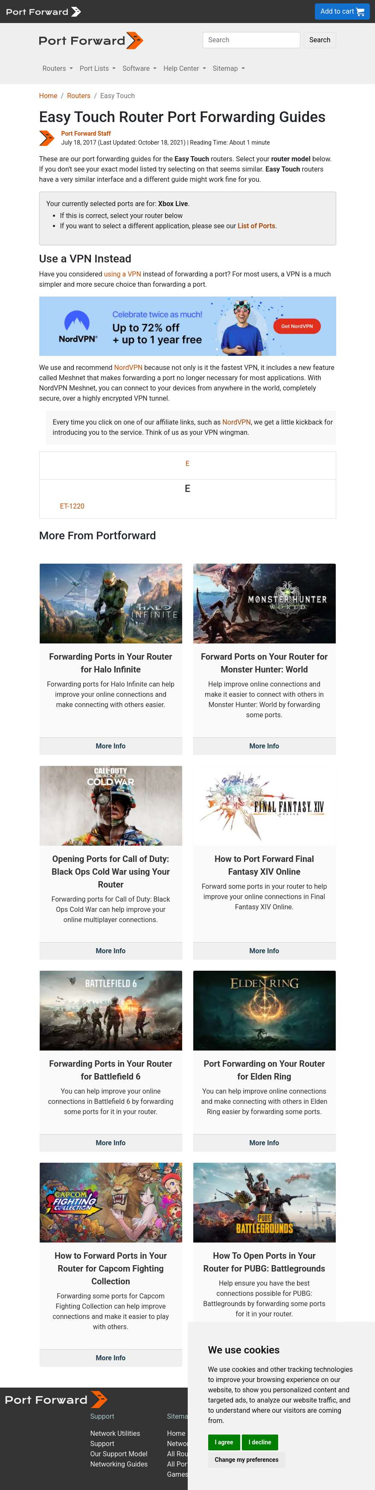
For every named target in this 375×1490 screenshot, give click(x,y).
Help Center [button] (182, 68)
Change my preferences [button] (247, 1459)
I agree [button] (224, 1442)
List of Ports (256, 226)
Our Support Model (119, 1454)
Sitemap (179, 1416)
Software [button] (136, 68)
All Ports (180, 1464)
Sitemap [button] (226, 68)
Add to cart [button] (342, 11)
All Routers (183, 1454)
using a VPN (122, 274)
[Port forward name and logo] (43, 11)
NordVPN (128, 368)
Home (48, 96)
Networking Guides (119, 1464)
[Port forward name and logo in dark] (91, 39)
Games (178, 1474)
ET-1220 (72, 506)
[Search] (251, 40)
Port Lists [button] (95, 68)
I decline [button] (260, 1442)
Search (319, 40)
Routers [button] (55, 68)
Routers (78, 96)
